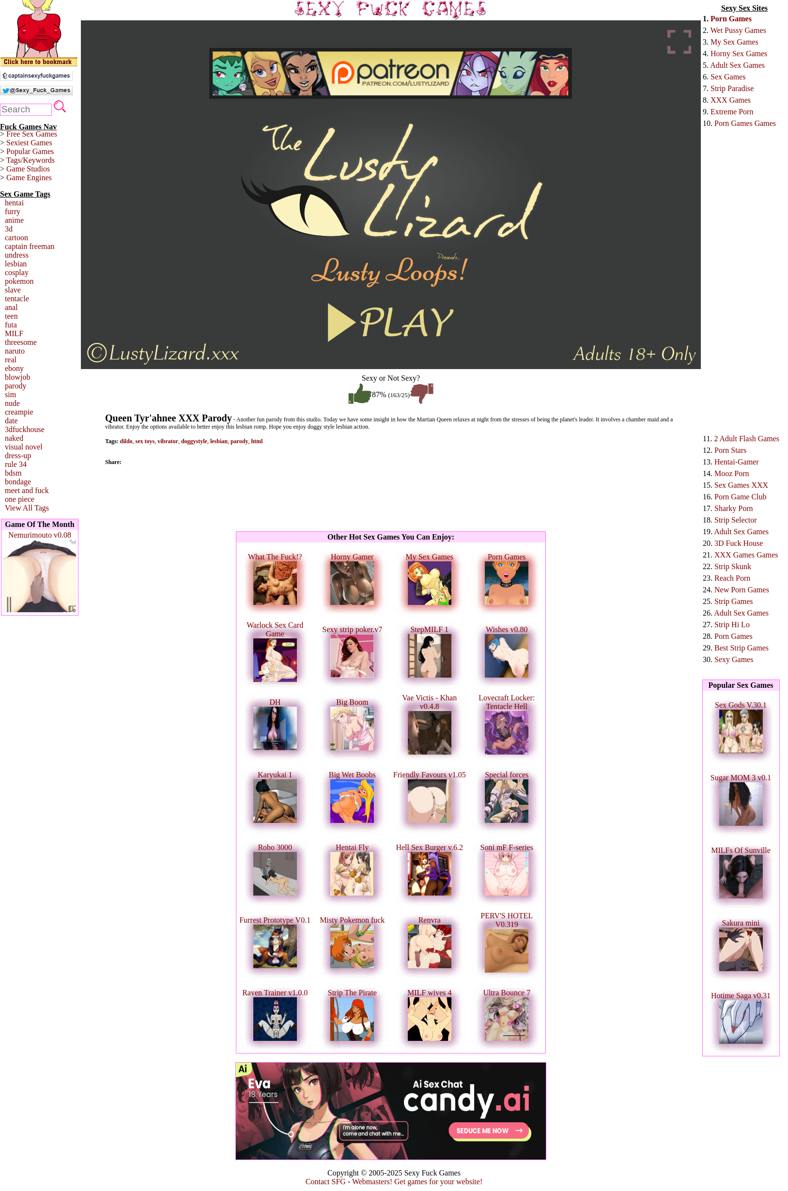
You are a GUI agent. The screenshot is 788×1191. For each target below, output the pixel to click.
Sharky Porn (733, 508)
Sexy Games (733, 659)
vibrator (167, 441)
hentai (14, 203)
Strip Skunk (732, 566)
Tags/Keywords (30, 160)
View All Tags (27, 508)
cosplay (17, 272)
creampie (19, 412)
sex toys (145, 441)
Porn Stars (730, 450)
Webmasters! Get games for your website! (417, 1181)
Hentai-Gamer (736, 462)
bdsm (13, 473)
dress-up (18, 455)
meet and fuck (27, 490)
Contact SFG (326, 1181)
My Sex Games (734, 42)
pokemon (19, 281)
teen (11, 316)
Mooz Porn (731, 473)
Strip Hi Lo (732, 624)
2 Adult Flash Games (746, 438)
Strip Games (733, 601)
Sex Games (728, 77)
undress (17, 255)
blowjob (17, 377)
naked (14, 438)
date (11, 421)
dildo (126, 441)
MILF (14, 333)
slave (13, 290)
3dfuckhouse (25, 429)
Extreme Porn (732, 112)
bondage (18, 482)
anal (11, 307)
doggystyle (194, 441)
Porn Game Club (740, 497)
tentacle (17, 298)
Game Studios (28, 169)
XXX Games (731, 100)
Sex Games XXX (741, 485)
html (257, 441)
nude (12, 403)
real (10, 360)
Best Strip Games (741, 648)
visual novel (24, 447)
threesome (21, 342)
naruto (15, 351)
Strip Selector (735, 520)
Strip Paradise (732, 88)
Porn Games (731, 19)
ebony (14, 368)
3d (9, 229)
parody (15, 386)
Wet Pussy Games (738, 30)
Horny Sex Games (739, 53)
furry (12, 211)
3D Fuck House (738, 543)
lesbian (16, 264)
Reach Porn (732, 578)
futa (11, 325)
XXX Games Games (746, 555)
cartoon (16, 237)
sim (10, 394)
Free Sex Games (31, 134)
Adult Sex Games (737, 65)
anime (14, 220)
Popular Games (30, 151)
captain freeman (30, 246)
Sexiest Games (29, 143)
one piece (19, 499)
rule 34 (16, 464)
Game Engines (29, 177)
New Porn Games (741, 590)
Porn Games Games (745, 123)
